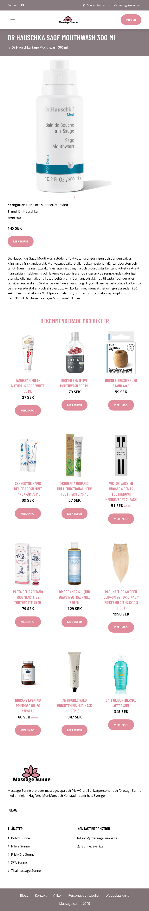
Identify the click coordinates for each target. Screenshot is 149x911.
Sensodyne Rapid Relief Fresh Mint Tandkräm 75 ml (28, 488)
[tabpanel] (74, 126)
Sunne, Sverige (96, 5)
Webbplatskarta (117, 895)
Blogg (24, 895)
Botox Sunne (20, 838)
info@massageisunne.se (124, 5)
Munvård (61, 205)
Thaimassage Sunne (26, 870)
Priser (131, 20)
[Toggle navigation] (13, 19)
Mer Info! (20, 241)
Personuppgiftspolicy (84, 895)
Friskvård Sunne (23, 854)
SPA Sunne (19, 862)
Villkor (57, 895)
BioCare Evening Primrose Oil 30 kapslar (28, 705)
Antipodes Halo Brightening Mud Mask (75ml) (74, 705)
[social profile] (22, 5)
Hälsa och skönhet (39, 205)
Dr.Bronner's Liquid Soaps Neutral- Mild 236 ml (74, 597)
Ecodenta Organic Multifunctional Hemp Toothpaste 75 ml (74, 488)
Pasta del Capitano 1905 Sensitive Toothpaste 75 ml (28, 597)
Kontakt (41, 895)
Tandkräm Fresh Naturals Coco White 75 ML (28, 385)
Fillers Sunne (20, 846)
